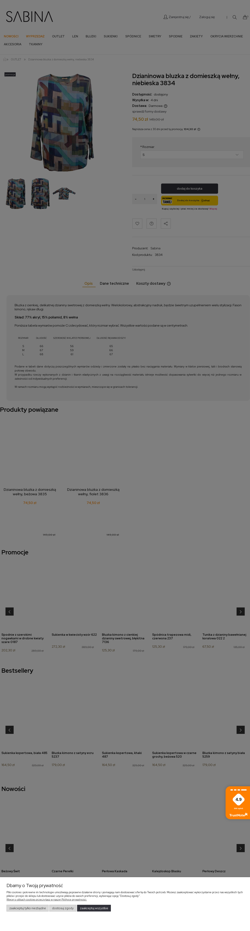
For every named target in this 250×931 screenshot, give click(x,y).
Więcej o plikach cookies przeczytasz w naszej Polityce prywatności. (47, 899)
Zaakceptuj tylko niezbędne (27, 908)
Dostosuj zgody (63, 908)
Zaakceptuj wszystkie (94, 908)
